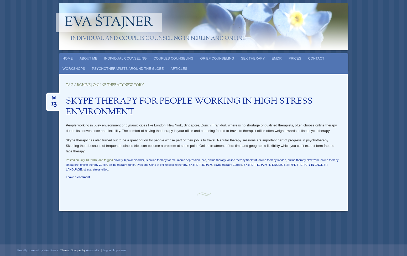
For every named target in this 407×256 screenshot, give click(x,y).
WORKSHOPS (73, 69)
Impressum (120, 250)
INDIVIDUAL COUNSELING (125, 58)
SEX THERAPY (253, 58)
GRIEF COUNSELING (217, 58)
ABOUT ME (88, 58)
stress (87, 169)
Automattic (93, 250)
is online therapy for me (161, 160)
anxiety (118, 160)
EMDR (277, 58)
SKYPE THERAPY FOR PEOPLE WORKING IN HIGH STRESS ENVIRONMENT (189, 107)
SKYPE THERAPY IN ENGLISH (264, 164)
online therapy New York (303, 160)
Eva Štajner (109, 22)
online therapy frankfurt (242, 160)
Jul (54, 99)
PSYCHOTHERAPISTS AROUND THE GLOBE (128, 69)
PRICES (295, 58)
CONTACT (316, 58)
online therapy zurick (122, 164)
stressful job (100, 169)
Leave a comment (78, 177)
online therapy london (272, 160)
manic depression (188, 160)
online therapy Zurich (93, 164)
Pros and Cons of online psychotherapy (162, 164)
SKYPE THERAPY (200, 164)
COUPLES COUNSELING (174, 58)
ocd (203, 160)
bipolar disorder (134, 160)
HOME (67, 58)
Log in (107, 250)
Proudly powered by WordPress (37, 250)
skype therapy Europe (228, 164)
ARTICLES (179, 69)
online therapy (217, 160)
